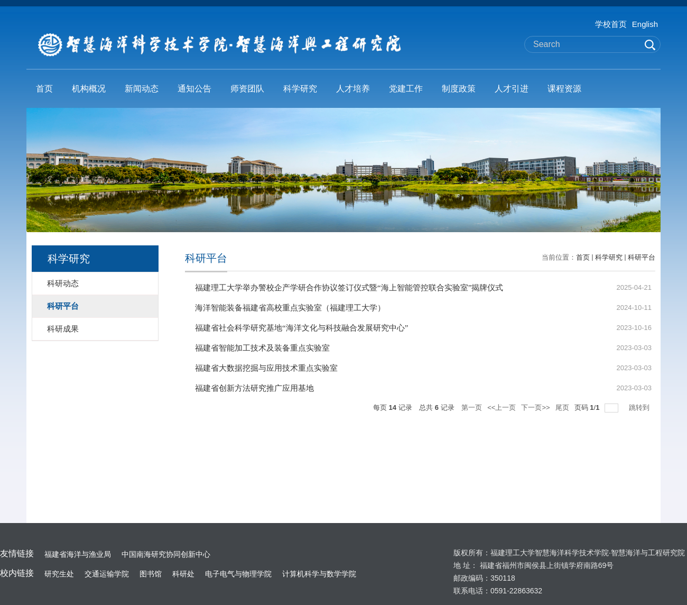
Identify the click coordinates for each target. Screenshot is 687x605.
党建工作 (406, 88)
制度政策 (459, 88)
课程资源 (564, 88)
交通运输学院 (107, 574)
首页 (44, 88)
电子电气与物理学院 (238, 574)
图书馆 (151, 574)
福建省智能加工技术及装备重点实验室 (262, 348)
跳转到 (640, 407)
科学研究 (300, 88)
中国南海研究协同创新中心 (166, 554)
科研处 (183, 574)
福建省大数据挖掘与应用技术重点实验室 (266, 368)
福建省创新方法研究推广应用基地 (254, 388)
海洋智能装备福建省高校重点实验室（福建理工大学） (290, 308)
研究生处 (59, 574)
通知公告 (194, 88)
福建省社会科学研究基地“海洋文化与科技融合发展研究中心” (301, 328)
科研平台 (641, 257)
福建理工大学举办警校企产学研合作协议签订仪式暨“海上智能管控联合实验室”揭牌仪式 (349, 287)
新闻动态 (142, 88)
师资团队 (247, 88)
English (645, 24)
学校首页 (611, 24)
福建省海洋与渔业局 (77, 554)
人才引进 (511, 88)
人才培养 (353, 88)
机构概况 (89, 88)
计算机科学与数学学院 (319, 574)
